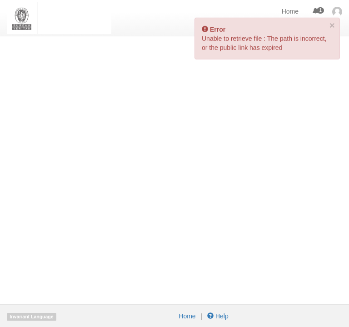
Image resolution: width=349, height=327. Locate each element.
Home (290, 11)
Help (217, 316)
